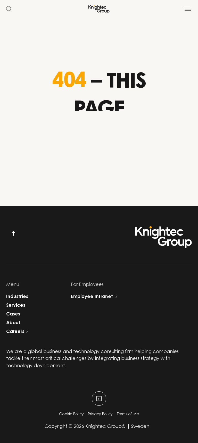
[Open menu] (187, 6)
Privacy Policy (100, 414)
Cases (13, 314)
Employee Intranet (94, 297)
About (13, 323)
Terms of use (128, 414)
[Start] (99, 9)
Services (15, 305)
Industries (17, 297)
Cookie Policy (71, 414)
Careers (17, 332)
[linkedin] (99, 398)
